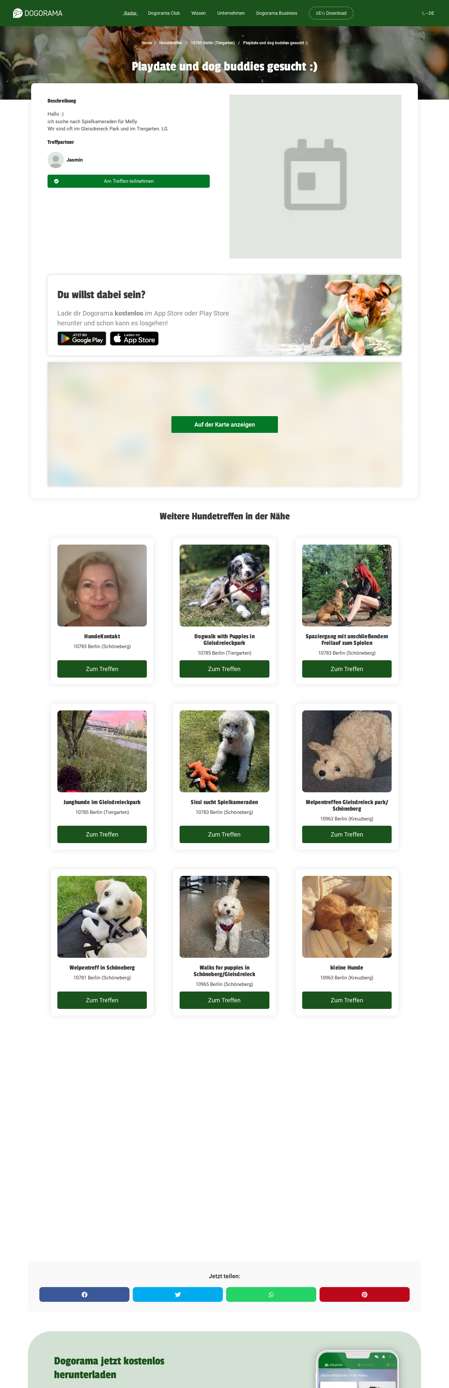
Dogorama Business (276, 13)
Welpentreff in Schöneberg (102, 967)
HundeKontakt (102, 636)
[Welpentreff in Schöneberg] (102, 942)
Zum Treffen (102, 668)
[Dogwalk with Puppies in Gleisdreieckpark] (224, 611)
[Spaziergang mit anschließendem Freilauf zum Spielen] (347, 611)
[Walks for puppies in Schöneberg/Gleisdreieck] (224, 942)
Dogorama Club (164, 13)
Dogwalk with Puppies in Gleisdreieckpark (224, 639)
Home (147, 43)
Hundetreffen (170, 43)
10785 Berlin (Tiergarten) (212, 43)
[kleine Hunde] (347, 942)
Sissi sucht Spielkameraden (224, 802)
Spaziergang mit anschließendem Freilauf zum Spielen (347, 639)
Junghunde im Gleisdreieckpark (102, 802)
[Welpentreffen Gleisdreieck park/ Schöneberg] (347, 777)
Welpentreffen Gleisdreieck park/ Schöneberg (347, 805)
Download (331, 13)
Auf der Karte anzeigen (224, 424)
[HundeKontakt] (102, 611)
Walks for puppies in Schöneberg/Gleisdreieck (224, 971)
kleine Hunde (346, 967)
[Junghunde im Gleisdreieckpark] (102, 777)
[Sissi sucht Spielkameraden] (224, 777)
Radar (130, 13)
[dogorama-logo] (37, 13)
